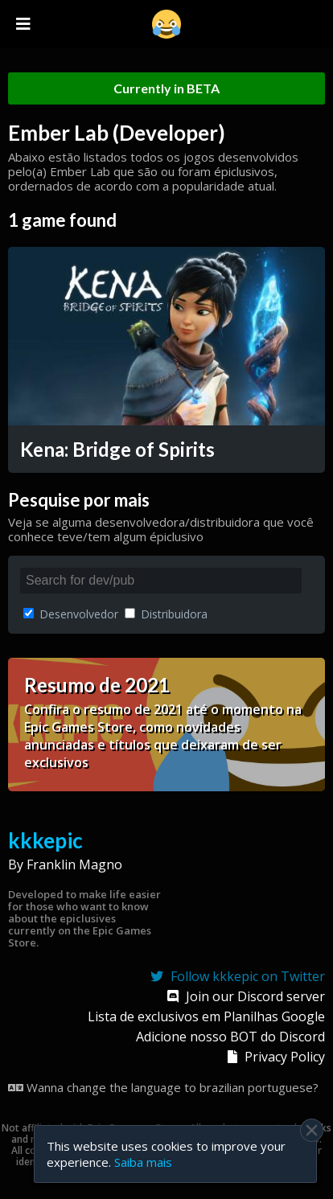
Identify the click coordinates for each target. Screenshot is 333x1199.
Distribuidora (166, 614)
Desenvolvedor (70, 614)
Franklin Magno (74, 864)
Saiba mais (143, 1162)
